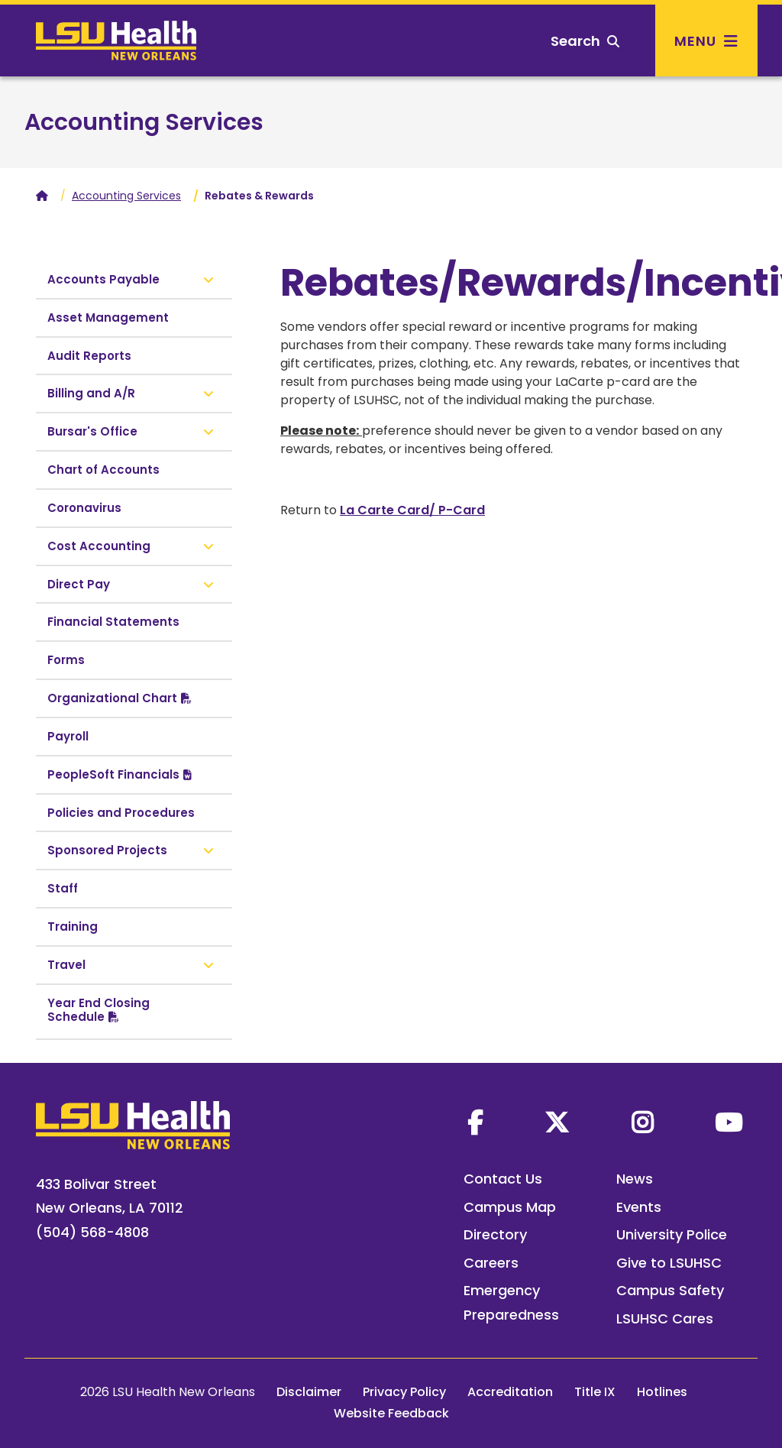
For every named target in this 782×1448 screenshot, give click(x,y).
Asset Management (108, 317)
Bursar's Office (92, 431)
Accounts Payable (103, 279)
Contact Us (503, 1178)
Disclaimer (308, 1392)
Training (72, 926)
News (634, 1178)
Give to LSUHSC (669, 1262)
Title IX (595, 1392)
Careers (491, 1262)
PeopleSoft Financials (113, 774)
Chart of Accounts (103, 470)
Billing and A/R (91, 393)
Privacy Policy (404, 1392)
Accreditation (510, 1392)
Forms (66, 660)
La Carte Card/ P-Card (412, 510)
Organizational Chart (112, 698)
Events (638, 1206)
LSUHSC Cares (664, 1318)
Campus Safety (670, 1290)
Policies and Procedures (121, 813)
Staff (62, 888)
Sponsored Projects (107, 850)
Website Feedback (391, 1413)
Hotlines (662, 1392)
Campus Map (510, 1206)
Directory (495, 1234)
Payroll (68, 736)
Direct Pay (78, 584)
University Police (671, 1234)
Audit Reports (89, 356)
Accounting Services (143, 122)
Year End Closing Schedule (98, 1010)
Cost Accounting (98, 546)
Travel (66, 965)
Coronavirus (84, 508)
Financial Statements (113, 622)
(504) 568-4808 (92, 1232)
